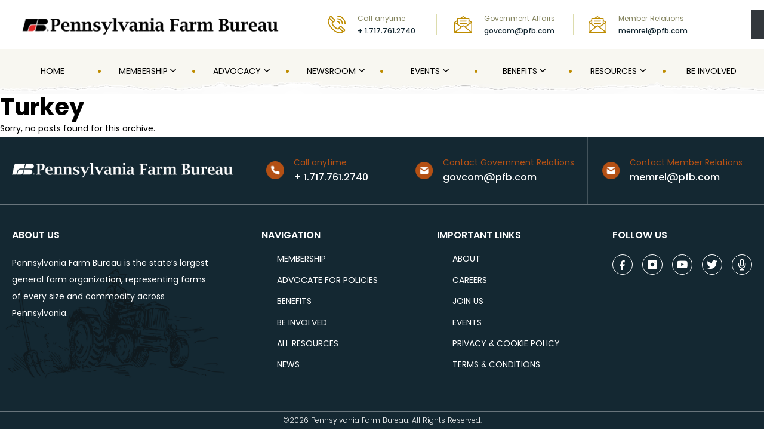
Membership (301, 258)
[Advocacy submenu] (265, 71)
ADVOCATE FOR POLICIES (327, 280)
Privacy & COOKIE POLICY (506, 343)
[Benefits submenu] (541, 71)
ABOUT (466, 258)
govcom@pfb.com (519, 31)
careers (469, 280)
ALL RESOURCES (307, 343)
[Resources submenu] (641, 71)
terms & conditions (496, 364)
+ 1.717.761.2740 (386, 31)
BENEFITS (294, 301)
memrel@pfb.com (653, 31)
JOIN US (467, 301)
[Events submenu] (444, 71)
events (467, 322)
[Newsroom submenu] (360, 71)
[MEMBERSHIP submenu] (172, 71)
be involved (302, 322)
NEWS (288, 364)
